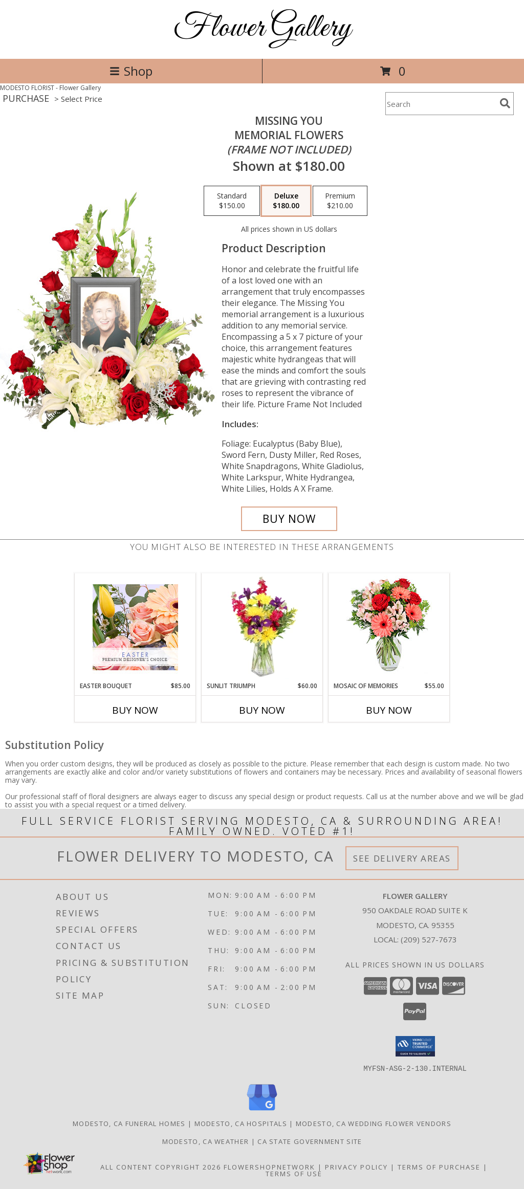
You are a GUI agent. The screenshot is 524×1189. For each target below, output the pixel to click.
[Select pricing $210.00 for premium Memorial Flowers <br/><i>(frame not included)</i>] (340, 201)
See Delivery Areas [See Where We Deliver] (402, 858)
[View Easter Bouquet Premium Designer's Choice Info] (135, 627)
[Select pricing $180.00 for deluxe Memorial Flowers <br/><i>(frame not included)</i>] (286, 201)
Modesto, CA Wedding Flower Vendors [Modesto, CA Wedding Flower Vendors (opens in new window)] (373, 1123)
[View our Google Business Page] (262, 1110)
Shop (131, 70)
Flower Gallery (262, 28)
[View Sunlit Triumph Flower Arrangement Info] (262, 627)
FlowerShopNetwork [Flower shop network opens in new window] (269, 1166)
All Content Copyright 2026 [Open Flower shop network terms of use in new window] (160, 1166)
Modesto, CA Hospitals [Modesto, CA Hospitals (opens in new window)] (240, 1123)
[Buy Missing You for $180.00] (289, 519)
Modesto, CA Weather (205, 1141)
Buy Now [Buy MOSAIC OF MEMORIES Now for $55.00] (389, 710)
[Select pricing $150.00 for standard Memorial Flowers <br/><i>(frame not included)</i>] (231, 201)
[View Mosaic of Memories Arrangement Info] (389, 627)
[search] (505, 103)
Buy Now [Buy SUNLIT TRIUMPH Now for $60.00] (262, 710)
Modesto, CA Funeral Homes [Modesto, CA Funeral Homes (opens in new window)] (129, 1123)
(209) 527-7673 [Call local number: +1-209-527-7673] (429, 939)
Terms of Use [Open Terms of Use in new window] (294, 1173)
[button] (415, 1046)
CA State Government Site (309, 1141)
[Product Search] (440, 104)
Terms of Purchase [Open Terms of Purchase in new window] (439, 1166)
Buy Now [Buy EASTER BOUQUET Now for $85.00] (135, 710)
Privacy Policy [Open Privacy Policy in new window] (356, 1166)
